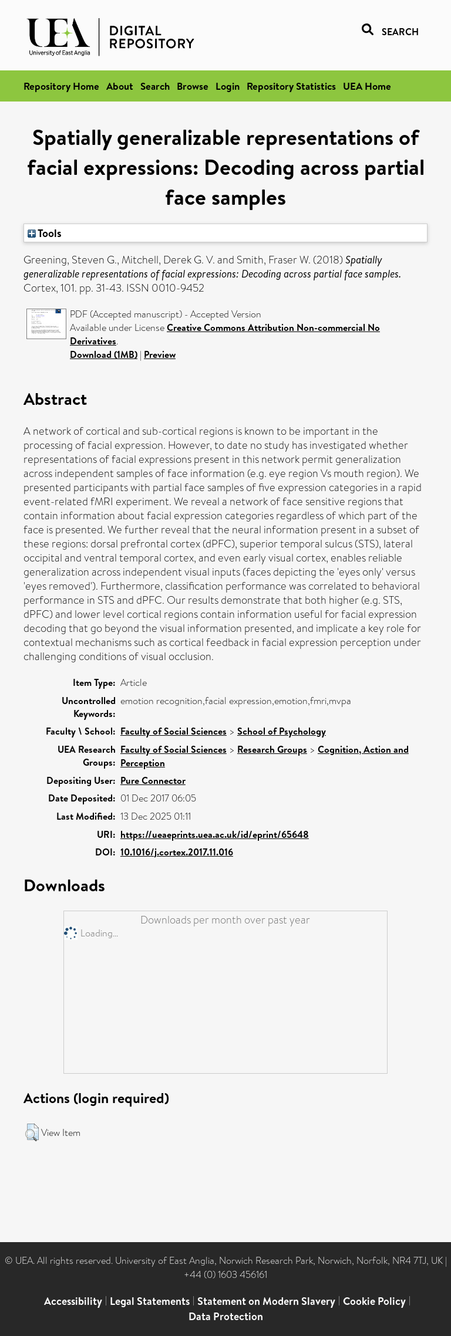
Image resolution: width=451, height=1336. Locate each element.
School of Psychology (281, 731)
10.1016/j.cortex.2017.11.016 (176, 851)
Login (228, 86)
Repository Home (61, 86)
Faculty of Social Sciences (173, 731)
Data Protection (226, 1316)
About (119, 86)
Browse (192, 86)
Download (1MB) (103, 354)
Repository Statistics (291, 86)
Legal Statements (150, 1301)
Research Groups (272, 749)
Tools (45, 233)
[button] (32, 1132)
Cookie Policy (374, 1301)
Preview (160, 354)
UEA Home (367, 86)
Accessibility (73, 1301)
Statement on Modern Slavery (266, 1301)
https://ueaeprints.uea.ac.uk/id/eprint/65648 (214, 834)
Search (155, 86)
